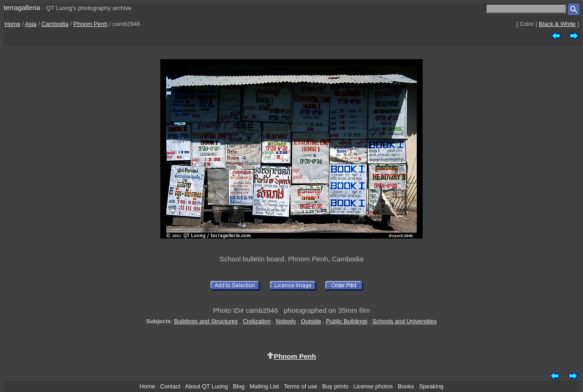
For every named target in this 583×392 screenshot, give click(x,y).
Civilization (257, 321)
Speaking (431, 386)
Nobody (286, 321)
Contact (170, 386)
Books (406, 386)
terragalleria (22, 7)
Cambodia (54, 23)
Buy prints (335, 386)
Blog (239, 386)
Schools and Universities (405, 321)
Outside (311, 321)
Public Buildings (347, 321)
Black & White (557, 23)
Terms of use (300, 386)
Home (12, 23)
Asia (30, 23)
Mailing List (264, 386)
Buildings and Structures (206, 321)
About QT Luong (206, 386)
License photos (373, 386)
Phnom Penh (90, 23)
